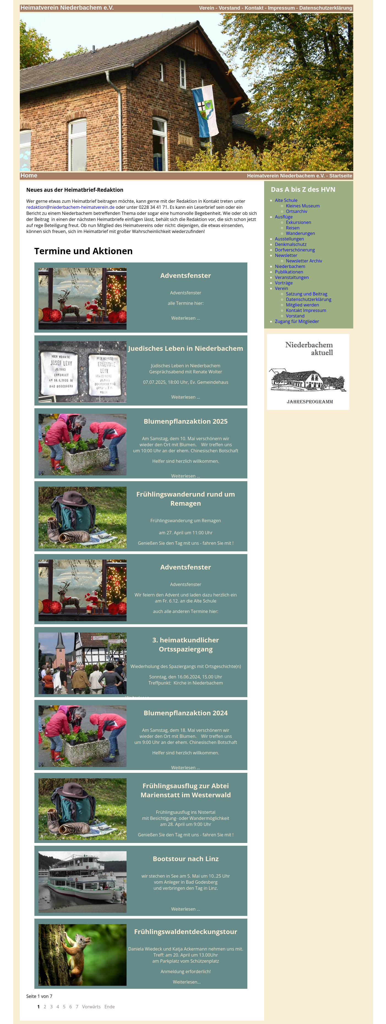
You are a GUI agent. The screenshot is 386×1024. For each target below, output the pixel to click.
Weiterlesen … (185, 318)
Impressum (281, 8)
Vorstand (229, 8)
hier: (199, 303)
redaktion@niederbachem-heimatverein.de (70, 207)
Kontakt (254, 8)
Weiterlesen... (187, 982)
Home (29, 175)
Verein (206, 8)
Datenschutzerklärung (325, 8)
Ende (110, 1007)
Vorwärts (91, 1007)
